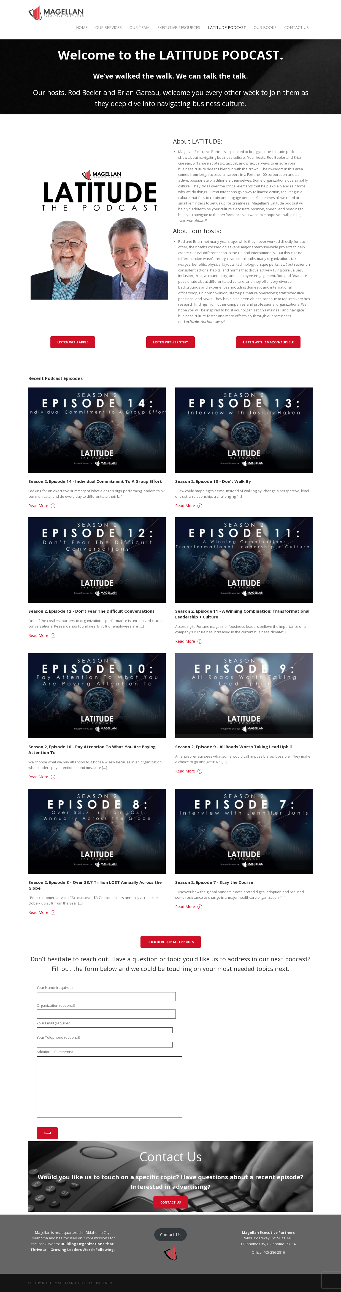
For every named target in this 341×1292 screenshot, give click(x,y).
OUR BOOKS (265, 27)
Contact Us (296, 27)
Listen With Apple (72, 342)
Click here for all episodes (170, 942)
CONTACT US (170, 1202)
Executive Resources (178, 27)
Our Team (139, 27)
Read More (41, 505)
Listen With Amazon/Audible (268, 342)
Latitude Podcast (227, 27)
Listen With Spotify (170, 342)
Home (82, 27)
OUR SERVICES (108, 27)
